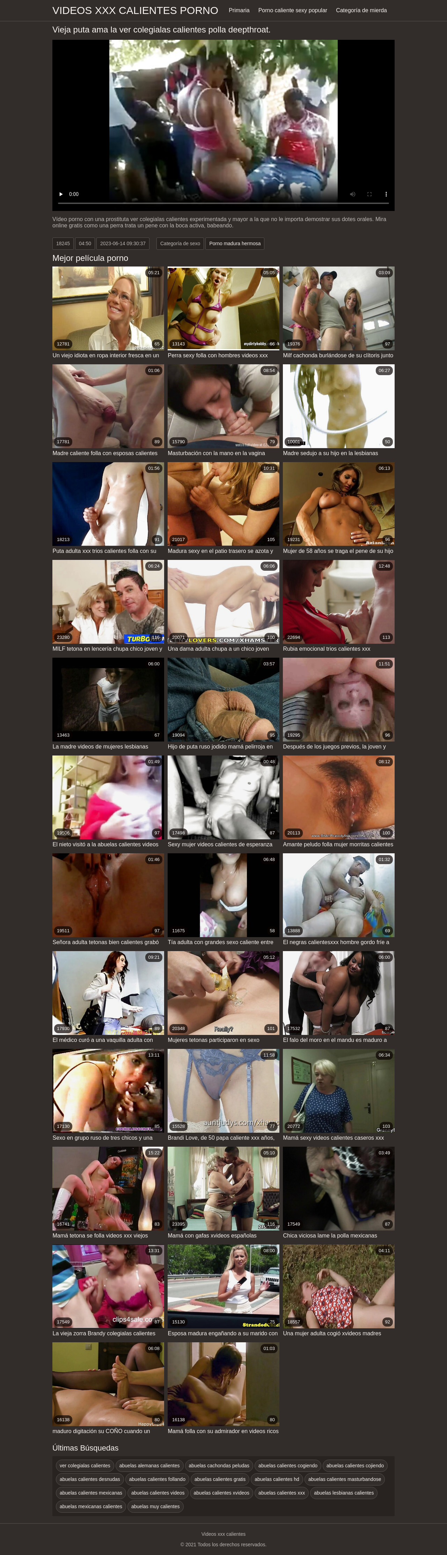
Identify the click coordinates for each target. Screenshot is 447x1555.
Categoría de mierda (361, 10)
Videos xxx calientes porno (135, 10)
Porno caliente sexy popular (292, 10)
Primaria (239, 10)
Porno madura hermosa (235, 243)
